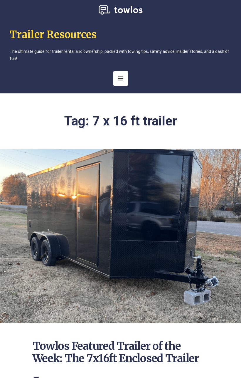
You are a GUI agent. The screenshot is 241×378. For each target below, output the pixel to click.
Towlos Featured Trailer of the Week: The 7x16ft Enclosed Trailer (116, 352)
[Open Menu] (120, 78)
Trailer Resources (53, 34)
